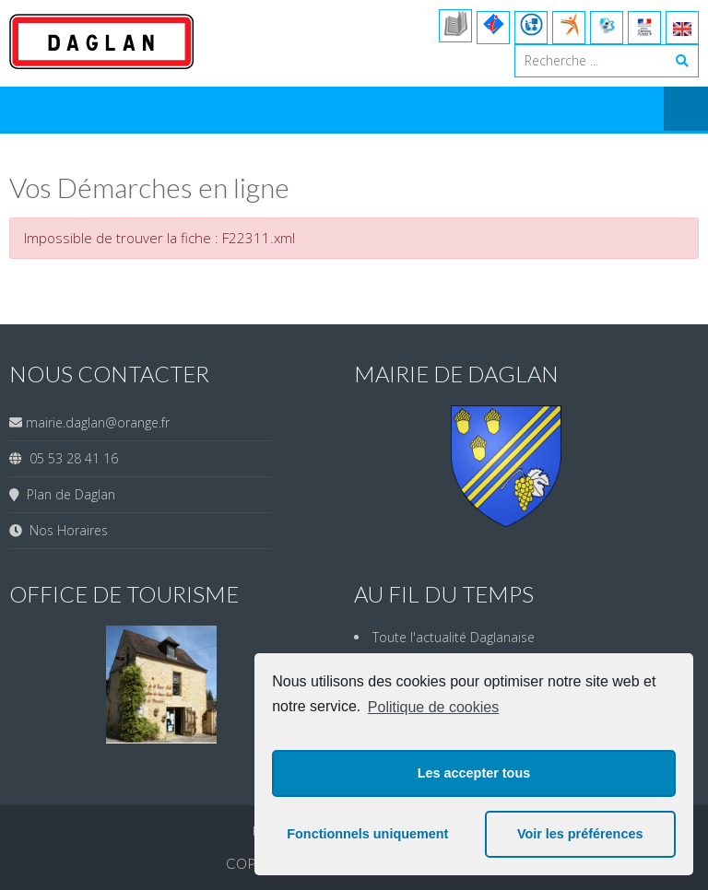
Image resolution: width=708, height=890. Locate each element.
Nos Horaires (65, 530)
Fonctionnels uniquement (367, 833)
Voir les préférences (580, 833)
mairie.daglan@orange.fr (98, 422)
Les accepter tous (474, 773)
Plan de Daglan (67, 494)
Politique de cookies (433, 707)
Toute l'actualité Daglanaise (453, 637)
